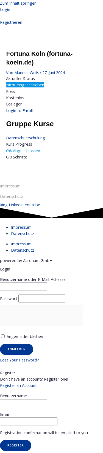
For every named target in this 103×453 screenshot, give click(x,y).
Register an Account (18, 385)
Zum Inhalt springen (18, 3)
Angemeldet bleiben (22, 336)
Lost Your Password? (19, 360)
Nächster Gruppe (51, 175)
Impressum (10, 186)
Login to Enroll (19, 110)
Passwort (8, 298)
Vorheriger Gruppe (51, 169)
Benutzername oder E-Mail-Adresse (33, 279)
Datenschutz (22, 233)
